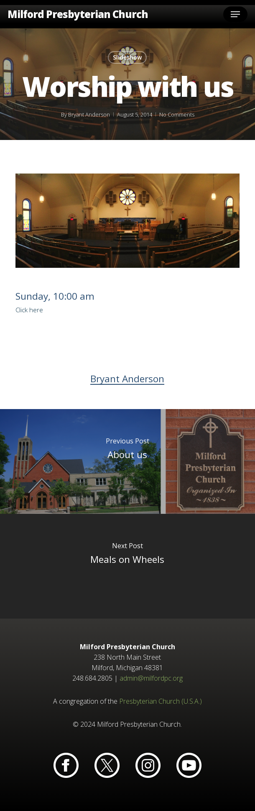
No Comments (176, 114)
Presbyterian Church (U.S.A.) (160, 701)
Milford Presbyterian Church (78, 14)
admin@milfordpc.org (151, 678)
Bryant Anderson (89, 114)
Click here (29, 310)
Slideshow (127, 57)
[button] (235, 14)
